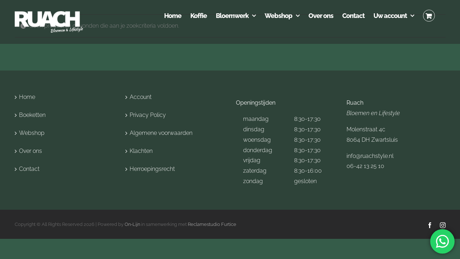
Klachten (141, 150)
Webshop (32, 133)
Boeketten (32, 115)
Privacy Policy (148, 115)
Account (141, 97)
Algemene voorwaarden (161, 133)
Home (27, 97)
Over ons (30, 150)
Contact (29, 168)
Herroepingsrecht (152, 168)
